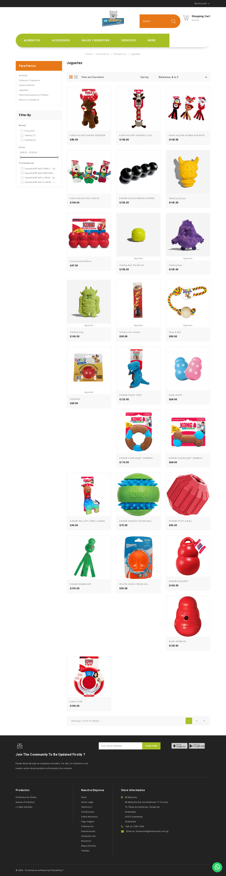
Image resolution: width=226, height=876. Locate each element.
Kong (29, 131)
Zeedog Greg (76, 332)
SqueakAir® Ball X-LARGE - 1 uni (41, 182)
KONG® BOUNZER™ (179, 581)
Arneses (23, 75)
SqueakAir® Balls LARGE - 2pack (41, 177)
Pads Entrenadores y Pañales (33, 95)
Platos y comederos (29, 100)
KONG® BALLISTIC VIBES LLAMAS (87, 521)
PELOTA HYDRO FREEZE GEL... (134, 584)
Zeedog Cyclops (177, 198)
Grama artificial (27, 85)
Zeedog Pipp (175, 265)
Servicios (128, 40)
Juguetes (23, 90)
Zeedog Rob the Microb (131, 265)
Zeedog (30, 135)
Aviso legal (87, 802)
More (152, 40)
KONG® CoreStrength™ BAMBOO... (136, 458)
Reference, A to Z (183, 77)
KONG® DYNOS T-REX (130, 395)
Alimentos (32, 40)
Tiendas (85, 850)
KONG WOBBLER (177, 641)
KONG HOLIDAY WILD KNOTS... (85, 198)
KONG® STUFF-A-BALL (181, 521)
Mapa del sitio (88, 846)
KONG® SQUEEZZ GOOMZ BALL (135, 521)
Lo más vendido (24, 807)
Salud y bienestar (95, 40)
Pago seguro (88, 821)
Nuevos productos (25, 802)
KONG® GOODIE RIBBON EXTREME (137, 198)
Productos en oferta (26, 797)
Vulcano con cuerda (129, 332)
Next (204, 721)
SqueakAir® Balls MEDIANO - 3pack (41, 173)
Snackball (75, 399)
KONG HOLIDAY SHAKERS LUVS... (136, 135)
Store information (133, 790)
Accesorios (61, 40)
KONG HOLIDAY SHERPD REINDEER (87, 135)
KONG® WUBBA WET (80, 584)
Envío (84, 797)
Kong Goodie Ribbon (80, 261)
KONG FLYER (76, 701)
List (76, 76)
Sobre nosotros (89, 816)
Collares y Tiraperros (29, 80)
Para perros (27, 65)
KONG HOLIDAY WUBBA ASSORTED (187, 135)
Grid (71, 76)
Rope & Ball (175, 332)
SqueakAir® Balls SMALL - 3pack (41, 168)
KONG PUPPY (175, 395)
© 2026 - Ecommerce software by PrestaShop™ (40, 870)
